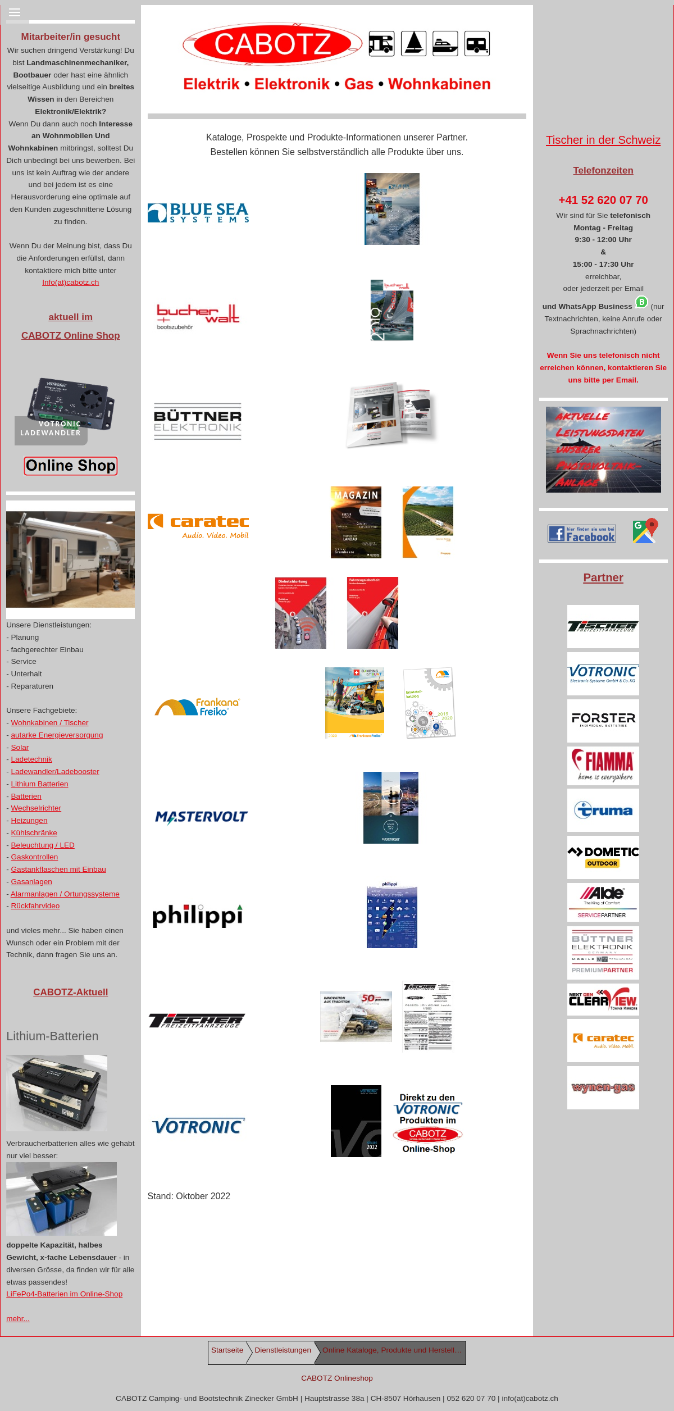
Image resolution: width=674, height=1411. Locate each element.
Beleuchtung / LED (43, 845)
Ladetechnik (31, 759)
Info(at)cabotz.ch (70, 282)
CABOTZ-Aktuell (70, 992)
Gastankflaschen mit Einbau (58, 869)
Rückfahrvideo (35, 906)
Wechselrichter (36, 808)
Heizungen (29, 820)
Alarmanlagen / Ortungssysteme (65, 894)
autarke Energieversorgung (57, 735)
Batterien (26, 796)
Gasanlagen (31, 881)
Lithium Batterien (40, 784)
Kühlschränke (34, 833)
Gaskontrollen (34, 857)
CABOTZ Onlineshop (337, 1378)
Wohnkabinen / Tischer (50, 722)
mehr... (18, 1318)
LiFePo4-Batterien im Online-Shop (64, 1294)
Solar (20, 747)
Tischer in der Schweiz (603, 140)
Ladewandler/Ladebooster (55, 771)
